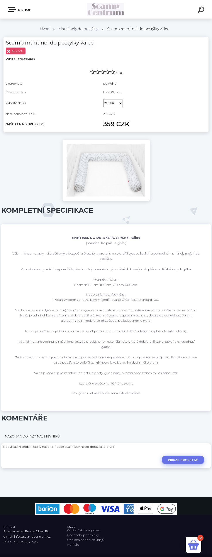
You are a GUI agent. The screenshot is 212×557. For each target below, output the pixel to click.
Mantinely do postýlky (78, 29)
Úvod (44, 29)
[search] (201, 10)
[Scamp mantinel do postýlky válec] (106, 141)
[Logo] (106, 9)
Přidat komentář (183, 459)
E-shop (19, 9)
